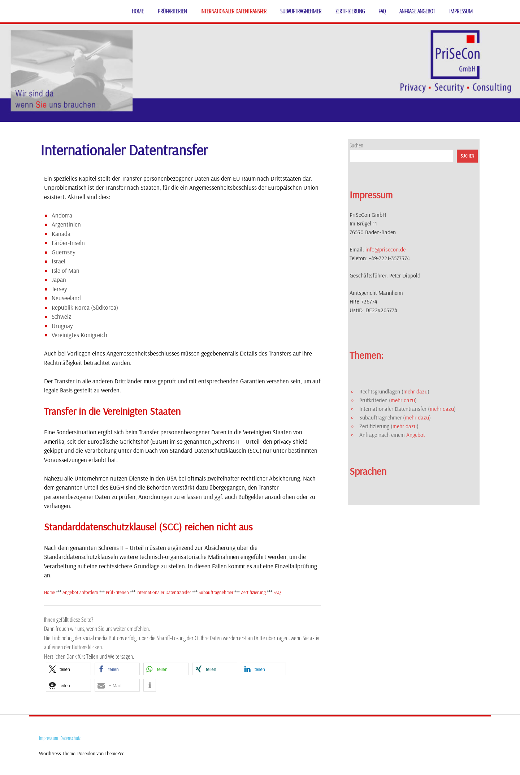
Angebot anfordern (80, 592)
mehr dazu (415, 391)
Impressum (461, 11)
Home (138, 11)
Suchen (356, 145)
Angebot (415, 434)
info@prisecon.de (385, 249)
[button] (68, 669)
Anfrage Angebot (417, 11)
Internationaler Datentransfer (233, 11)
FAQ (382, 11)
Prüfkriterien (172, 11)
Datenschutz (70, 738)
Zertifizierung (350, 11)
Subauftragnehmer (300, 11)
